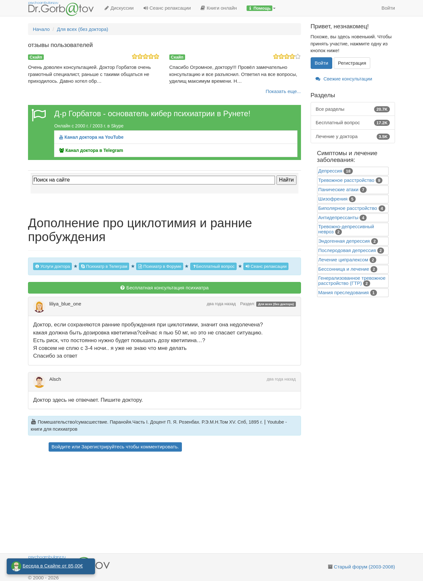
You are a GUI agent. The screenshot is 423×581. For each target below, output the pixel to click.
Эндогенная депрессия (344, 241)
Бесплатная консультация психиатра (164, 287)
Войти (388, 8)
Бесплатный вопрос (213, 266)
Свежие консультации (343, 78)
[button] (261, 8)
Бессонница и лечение (343, 269)
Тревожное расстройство (346, 180)
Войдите (61, 446)
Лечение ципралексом (343, 259)
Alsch (55, 379)
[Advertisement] (176, 503)
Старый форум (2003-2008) (364, 566)
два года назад (221, 303)
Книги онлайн (219, 8)
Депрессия (330, 170)
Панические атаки (338, 189)
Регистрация (352, 63)
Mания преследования (343, 292)
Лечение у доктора (353, 136)
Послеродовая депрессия (347, 250)
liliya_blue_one (65, 303)
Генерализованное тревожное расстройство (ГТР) (352, 280)
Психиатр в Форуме (159, 266)
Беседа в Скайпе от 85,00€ (53, 565)
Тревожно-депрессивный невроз (346, 229)
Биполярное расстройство (347, 208)
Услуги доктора (52, 266)
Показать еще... (283, 91)
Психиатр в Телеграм (104, 266)
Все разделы (353, 109)
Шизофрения (333, 198)
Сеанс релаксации (167, 8)
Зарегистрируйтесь (102, 446)
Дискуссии (119, 8)
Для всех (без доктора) (276, 304)
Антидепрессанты (338, 217)
